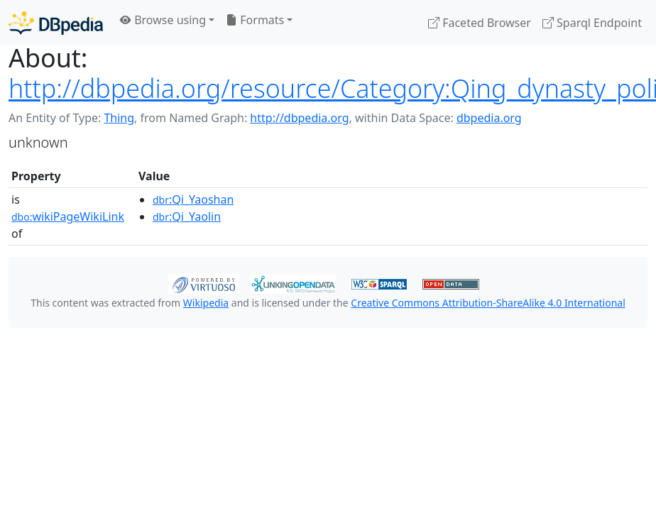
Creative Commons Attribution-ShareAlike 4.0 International (488, 302)
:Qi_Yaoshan (193, 199)
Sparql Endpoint (592, 23)
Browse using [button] (163, 20)
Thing (119, 118)
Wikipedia (206, 302)
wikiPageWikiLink (67, 216)
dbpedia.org (489, 118)
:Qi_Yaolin (187, 216)
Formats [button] (255, 20)
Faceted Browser (479, 23)
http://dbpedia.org (299, 118)
